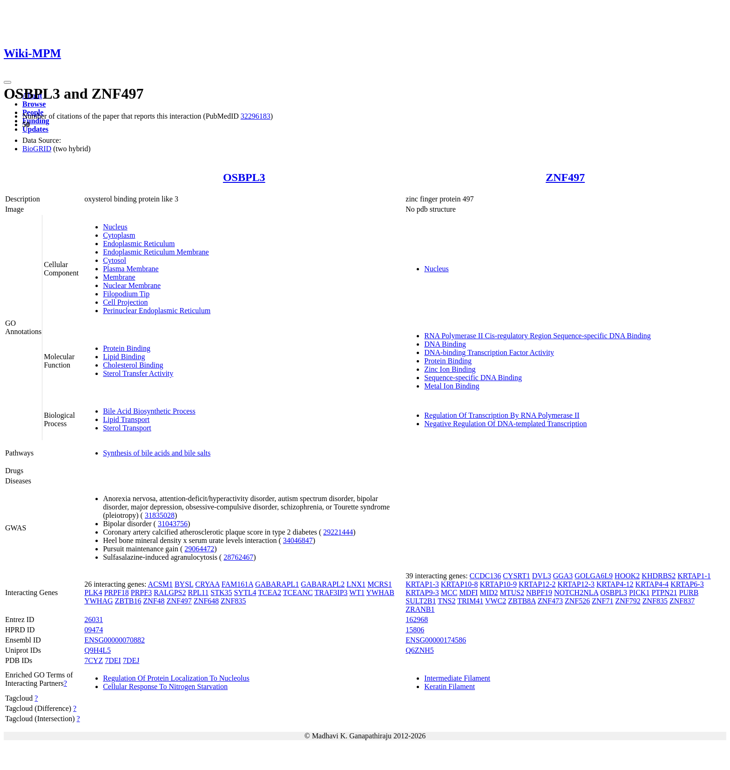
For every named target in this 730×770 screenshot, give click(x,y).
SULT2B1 (421, 601)
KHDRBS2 (659, 576)
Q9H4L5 (97, 650)
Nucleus (115, 227)
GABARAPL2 (323, 584)
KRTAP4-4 (652, 584)
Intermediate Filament (457, 678)
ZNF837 (682, 601)
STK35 (221, 592)
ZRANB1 (420, 609)
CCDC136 (485, 576)
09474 (93, 630)
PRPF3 (141, 592)
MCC (449, 592)
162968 (417, 619)
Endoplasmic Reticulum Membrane (156, 252)
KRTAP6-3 (687, 584)
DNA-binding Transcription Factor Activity (489, 352)
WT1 (357, 592)
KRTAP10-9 (498, 584)
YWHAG (98, 601)
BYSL (184, 584)
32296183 (255, 116)
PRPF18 (116, 592)
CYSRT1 (516, 576)
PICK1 (639, 592)
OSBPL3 (244, 177)
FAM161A (237, 584)
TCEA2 (269, 592)
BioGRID (36, 149)
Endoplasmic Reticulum (139, 244)
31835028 (160, 515)
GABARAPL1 (277, 584)
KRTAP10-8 (459, 584)
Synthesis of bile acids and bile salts (156, 453)
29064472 (199, 549)
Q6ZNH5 (419, 650)
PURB (689, 592)
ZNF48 (153, 601)
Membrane (119, 277)
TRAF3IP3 (330, 592)
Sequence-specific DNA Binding (473, 378)
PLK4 (93, 592)
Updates (35, 129)
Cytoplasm (119, 235)
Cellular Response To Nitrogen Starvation (165, 686)
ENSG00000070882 (114, 640)
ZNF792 (627, 601)
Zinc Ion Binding (449, 369)
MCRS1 (379, 584)
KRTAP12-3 (576, 584)
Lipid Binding (124, 357)
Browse (34, 104)
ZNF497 (565, 177)
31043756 (173, 524)
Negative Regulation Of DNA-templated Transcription (505, 424)
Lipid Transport (126, 419)
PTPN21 (664, 592)
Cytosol (114, 260)
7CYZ (93, 660)
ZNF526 (577, 601)
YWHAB (380, 592)
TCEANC (298, 592)
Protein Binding (126, 348)
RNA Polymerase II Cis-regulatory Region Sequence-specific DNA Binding (537, 336)
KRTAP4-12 (615, 584)
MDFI (468, 592)
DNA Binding (445, 344)
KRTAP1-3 (422, 584)
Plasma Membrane (131, 269)
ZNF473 (550, 601)
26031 (93, 619)
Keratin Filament (449, 686)
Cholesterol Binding (133, 365)
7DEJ (131, 660)
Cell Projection (125, 302)
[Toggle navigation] (7, 82)
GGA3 (563, 576)
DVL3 (541, 576)
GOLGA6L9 (594, 576)
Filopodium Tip (126, 294)
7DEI (113, 660)
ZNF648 (206, 601)
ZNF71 (602, 601)
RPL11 (198, 592)
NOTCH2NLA (576, 592)
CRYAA (207, 584)
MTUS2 (512, 592)
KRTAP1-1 (694, 576)
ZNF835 (233, 601)
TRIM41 (470, 601)
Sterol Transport (127, 428)
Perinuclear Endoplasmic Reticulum (156, 311)
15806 (415, 630)
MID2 (489, 592)
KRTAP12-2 (537, 584)
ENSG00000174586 (436, 640)
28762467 (238, 557)
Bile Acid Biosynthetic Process (149, 411)
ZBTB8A (522, 601)
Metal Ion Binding (451, 386)
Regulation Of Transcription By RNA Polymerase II (501, 415)
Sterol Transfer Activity (138, 373)
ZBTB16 (128, 601)
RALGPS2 (170, 592)
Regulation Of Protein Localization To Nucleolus (176, 678)
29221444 (338, 532)
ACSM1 (160, 584)
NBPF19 (539, 592)
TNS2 (446, 601)
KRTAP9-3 (422, 592)
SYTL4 (245, 592)
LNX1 (355, 584)
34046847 (298, 540)
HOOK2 (627, 576)
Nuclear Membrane (132, 285)
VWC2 (495, 601)
